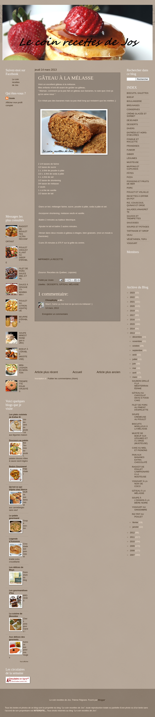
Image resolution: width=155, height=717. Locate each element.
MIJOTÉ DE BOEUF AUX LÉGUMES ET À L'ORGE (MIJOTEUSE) (140, 438)
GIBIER (130, 154)
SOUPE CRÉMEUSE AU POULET (139, 417)
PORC (130, 188)
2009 (132, 546)
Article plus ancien (108, 372)
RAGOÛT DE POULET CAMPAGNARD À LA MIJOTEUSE (140, 472)
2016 (132, 319)
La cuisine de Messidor (15, 614)
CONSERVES (133, 109)
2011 (132, 537)
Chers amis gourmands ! (25, 625)
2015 (132, 324)
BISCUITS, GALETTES (137, 93)
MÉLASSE (74, 284)
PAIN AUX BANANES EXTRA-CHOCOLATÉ (139, 458)
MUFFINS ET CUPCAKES (133, 167)
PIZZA (130, 177)
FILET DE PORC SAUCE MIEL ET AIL (23, 273)
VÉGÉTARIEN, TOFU (137, 239)
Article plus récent (46, 372)
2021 (132, 302)
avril (134, 372)
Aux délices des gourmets (17, 638)
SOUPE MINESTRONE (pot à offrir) (23, 338)
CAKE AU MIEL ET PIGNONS (139, 449)
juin (134, 363)
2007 (132, 555)
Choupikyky (51, 300)
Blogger (101, 700)
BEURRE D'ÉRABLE (23, 319)
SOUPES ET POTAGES (138, 227)
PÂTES (130, 173)
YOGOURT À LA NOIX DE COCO (139, 483)
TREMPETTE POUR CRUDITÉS (23, 386)
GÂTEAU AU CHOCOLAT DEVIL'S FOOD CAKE (140, 397)
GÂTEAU (63, 284)
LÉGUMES (132, 158)
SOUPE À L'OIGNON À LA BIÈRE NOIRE (140, 500)
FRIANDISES (133, 146)
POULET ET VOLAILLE (138, 192)
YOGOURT (132, 243)
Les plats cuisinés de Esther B (18, 415)
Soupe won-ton (25, 525)
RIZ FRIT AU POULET (138, 515)
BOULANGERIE (134, 101)
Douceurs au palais (18, 440)
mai (134, 368)
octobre (136, 346)
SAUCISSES (133, 222)
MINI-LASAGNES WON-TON (23, 369)
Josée (12, 98)
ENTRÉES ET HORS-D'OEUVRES (137, 133)
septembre (137, 350)
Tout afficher (24, 661)
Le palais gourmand (14, 516)
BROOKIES (25, 598)
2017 (132, 315)
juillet (135, 359)
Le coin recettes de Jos (16, 82)
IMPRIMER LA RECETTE (50, 259)
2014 (132, 328)
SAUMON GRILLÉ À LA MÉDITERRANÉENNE (140, 385)
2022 (132, 297)
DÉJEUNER (132, 120)
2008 (132, 550)
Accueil (77, 372)
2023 (132, 292)
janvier (135, 527)
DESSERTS (52, 284)
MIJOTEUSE (133, 162)
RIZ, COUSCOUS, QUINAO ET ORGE (136, 204)
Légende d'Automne (14, 540)
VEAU (129, 235)
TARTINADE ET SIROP (138, 231)
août (134, 354)
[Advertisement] (64, 61)
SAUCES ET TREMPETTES (134, 217)
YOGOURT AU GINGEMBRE (139, 508)
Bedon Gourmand (18, 466)
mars (135, 377)
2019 (132, 310)
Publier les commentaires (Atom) (63, 378)
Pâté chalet (25, 471)
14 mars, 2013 (52, 308)
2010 (132, 541)
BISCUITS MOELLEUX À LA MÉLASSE (140, 426)
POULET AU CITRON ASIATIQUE (23, 306)
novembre (137, 341)
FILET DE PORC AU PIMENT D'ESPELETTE (140, 407)
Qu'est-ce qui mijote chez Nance (18, 488)
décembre (137, 337)
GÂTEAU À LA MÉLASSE (138, 492)
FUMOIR (131, 150)
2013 (132, 333)
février (135, 522)
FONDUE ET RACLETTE (133, 140)
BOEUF (130, 97)
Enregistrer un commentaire (55, 314)
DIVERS (130, 128)
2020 (132, 306)
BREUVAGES (133, 105)
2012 (132, 532)
